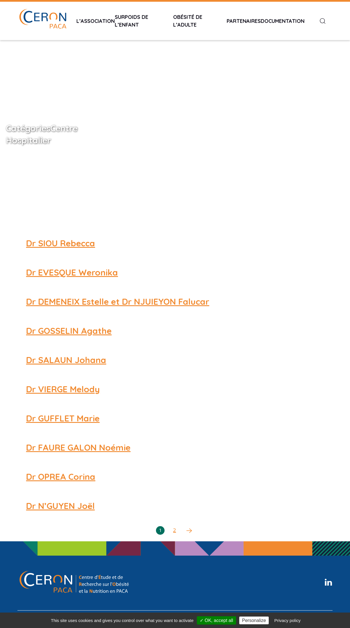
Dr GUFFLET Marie (63, 418)
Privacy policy (287, 620)
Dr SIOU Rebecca (60, 243)
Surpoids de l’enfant (131, 21)
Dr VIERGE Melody (63, 389)
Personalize (254, 620)
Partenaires (244, 21)
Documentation (282, 21)
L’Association (95, 21)
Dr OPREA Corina (60, 476)
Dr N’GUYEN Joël (60, 505)
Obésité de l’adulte (187, 21)
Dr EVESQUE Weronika (72, 272)
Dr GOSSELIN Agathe (69, 330)
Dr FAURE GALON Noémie (78, 447)
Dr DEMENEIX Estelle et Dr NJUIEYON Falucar (117, 301)
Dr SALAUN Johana (66, 359)
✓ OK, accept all (216, 620)
